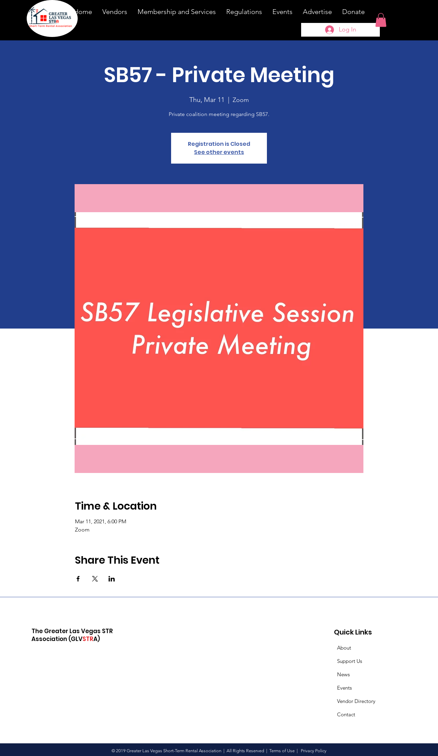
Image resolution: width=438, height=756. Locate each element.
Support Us (349, 661)
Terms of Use (282, 750)
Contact (346, 714)
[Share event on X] (95, 578)
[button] (381, 20)
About (344, 647)
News (343, 674)
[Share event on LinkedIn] (111, 578)
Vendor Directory (356, 701)
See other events (219, 152)
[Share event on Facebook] (78, 578)
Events (344, 687)
